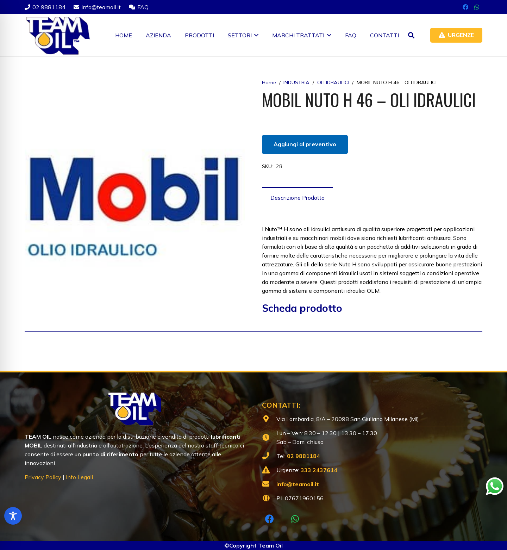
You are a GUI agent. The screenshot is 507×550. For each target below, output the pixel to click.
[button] (255, 35)
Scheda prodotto (302, 308)
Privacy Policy (43, 477)
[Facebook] (465, 7)
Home (269, 82)
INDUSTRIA (296, 82)
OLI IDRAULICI (333, 82)
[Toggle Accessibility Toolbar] (13, 515)
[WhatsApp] (476, 7)
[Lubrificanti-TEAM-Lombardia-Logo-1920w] (57, 35)
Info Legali (79, 477)
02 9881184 (303, 455)
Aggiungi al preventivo (305, 144)
